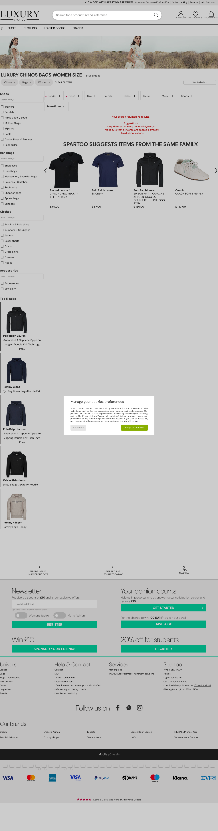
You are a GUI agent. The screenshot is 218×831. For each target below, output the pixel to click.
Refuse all (78, 427)
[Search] (156, 15)
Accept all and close (134, 427)
